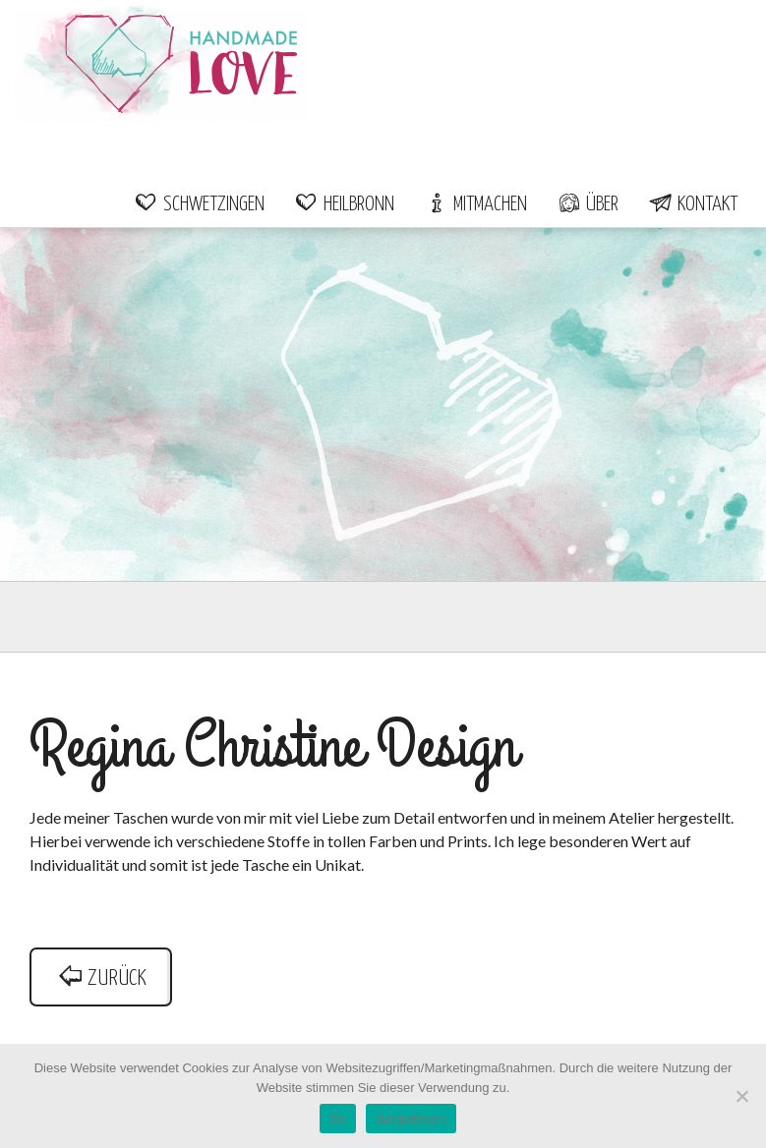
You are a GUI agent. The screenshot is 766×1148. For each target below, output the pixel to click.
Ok (337, 1119)
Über (588, 204)
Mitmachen (475, 204)
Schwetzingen (199, 204)
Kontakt (692, 204)
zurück (101, 978)
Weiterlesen (410, 1119)
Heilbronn (344, 204)
